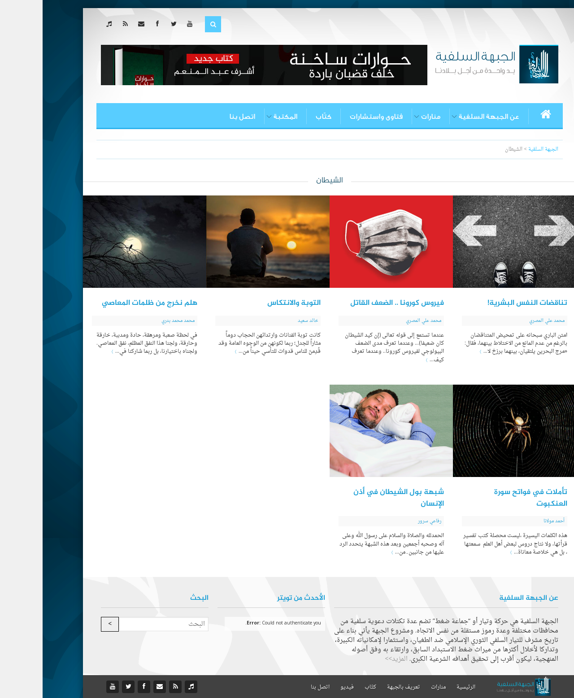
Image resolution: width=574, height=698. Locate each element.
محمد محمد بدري (135, 320)
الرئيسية (423, 687)
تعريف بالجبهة (361, 687)
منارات (388, 117)
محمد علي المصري (504, 320)
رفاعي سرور (387, 521)
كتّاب (281, 117)
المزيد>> (353, 659)
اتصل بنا (200, 117)
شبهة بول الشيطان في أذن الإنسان (356, 498)
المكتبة (243, 117)
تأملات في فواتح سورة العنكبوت (488, 498)
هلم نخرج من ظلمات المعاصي (107, 303)
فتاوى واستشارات (333, 117)
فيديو (304, 687)
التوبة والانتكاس (251, 303)
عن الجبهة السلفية (446, 117)
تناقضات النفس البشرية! (485, 303)
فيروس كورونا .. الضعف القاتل (354, 303)
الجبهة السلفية (501, 149)
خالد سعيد (265, 320)
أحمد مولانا (511, 521)
